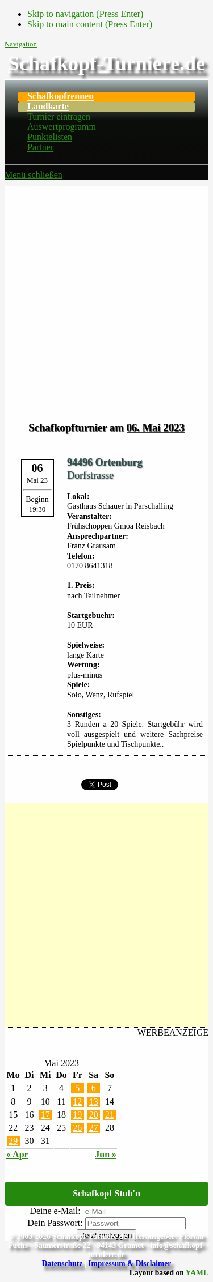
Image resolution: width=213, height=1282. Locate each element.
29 (13, 1140)
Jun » (105, 1154)
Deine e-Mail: (55, 1211)
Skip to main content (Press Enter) (89, 24)
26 (77, 1127)
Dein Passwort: (54, 1223)
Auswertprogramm (61, 127)
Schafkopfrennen (60, 96)
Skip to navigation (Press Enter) (85, 14)
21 (109, 1114)
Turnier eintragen (58, 117)
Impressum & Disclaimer (129, 1263)
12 (77, 1101)
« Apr (17, 1154)
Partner (40, 147)
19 (77, 1114)
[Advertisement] (106, 292)
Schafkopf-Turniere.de (106, 63)
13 (93, 1101)
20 (93, 1114)
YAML (197, 1272)
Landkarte (48, 107)
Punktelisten (49, 137)
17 (45, 1114)
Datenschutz (62, 1263)
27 (93, 1127)
